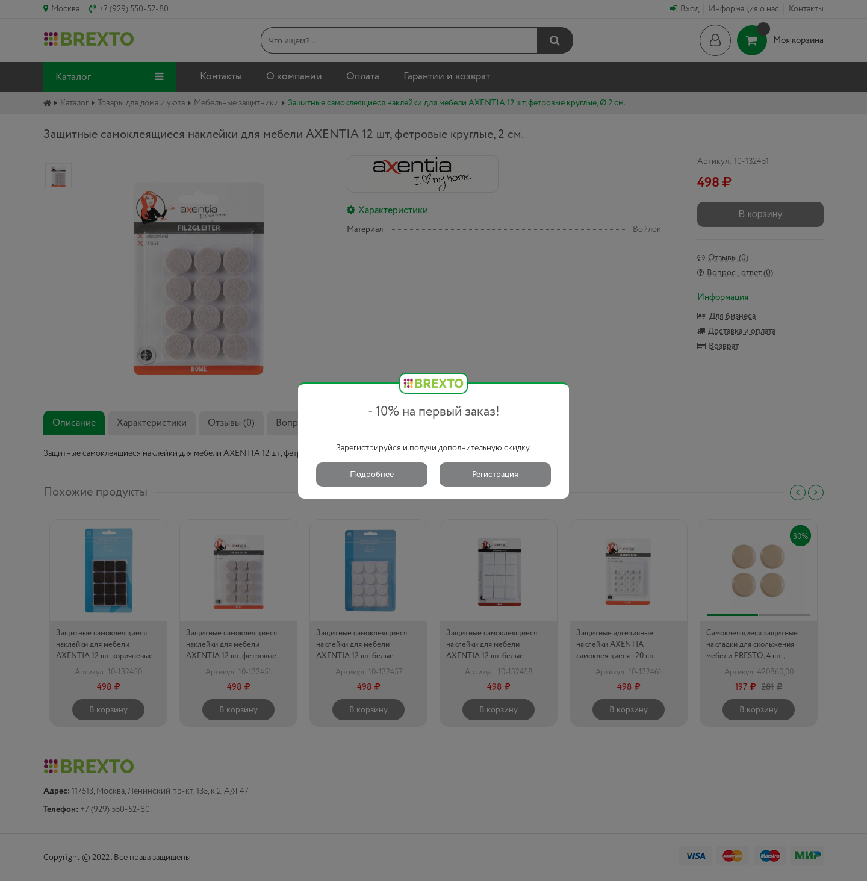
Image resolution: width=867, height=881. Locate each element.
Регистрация (495, 475)
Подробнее (372, 475)
